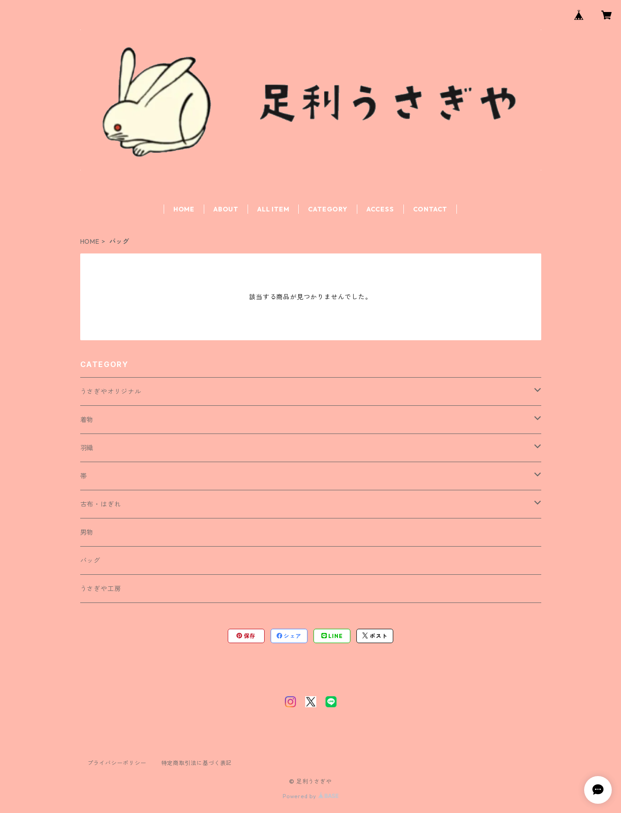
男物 (87, 532)
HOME (184, 209)
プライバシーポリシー (117, 762)
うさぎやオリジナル (111, 391)
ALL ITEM (273, 209)
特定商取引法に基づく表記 (196, 762)
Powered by (310, 796)
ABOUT (225, 209)
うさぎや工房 (100, 588)
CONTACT (430, 209)
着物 (87, 420)
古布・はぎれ (100, 504)
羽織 (87, 448)
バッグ (90, 560)
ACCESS (380, 209)
